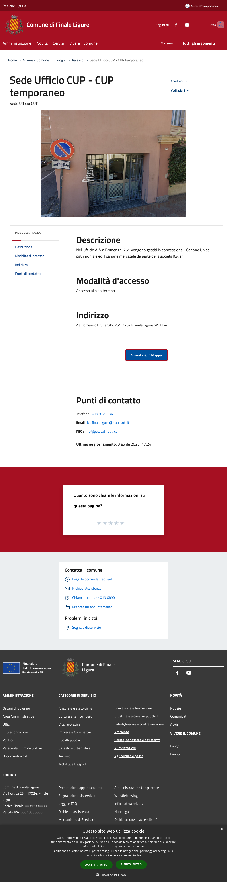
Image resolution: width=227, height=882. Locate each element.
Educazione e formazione (133, 708)
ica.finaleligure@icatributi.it (108, 422)
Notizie (175, 708)
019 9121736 (102, 413)
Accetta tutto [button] (96, 864)
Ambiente (121, 732)
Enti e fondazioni (15, 732)
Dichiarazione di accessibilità (135, 819)
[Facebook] (168, 24)
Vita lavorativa (69, 724)
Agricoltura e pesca (128, 756)
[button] (113, 874)
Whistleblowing (126, 795)
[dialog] (113, 853)
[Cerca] (219, 24)
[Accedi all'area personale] (202, 6)
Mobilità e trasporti (73, 764)
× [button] (222, 829)
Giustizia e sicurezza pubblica (136, 716)
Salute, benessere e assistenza (137, 740)
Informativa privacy (129, 803)
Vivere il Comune (36, 60)
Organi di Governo (16, 708)
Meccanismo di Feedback (77, 819)
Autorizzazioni (125, 748)
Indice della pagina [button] (28, 233)
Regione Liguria (14, 5)
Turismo (64, 756)
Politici (8, 740)
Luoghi (60, 60)
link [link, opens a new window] (139, 855)
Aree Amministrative (18, 716)
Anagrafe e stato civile (75, 708)
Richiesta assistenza (74, 811)
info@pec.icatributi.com (102, 431)
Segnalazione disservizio (77, 795)
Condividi (180, 81)
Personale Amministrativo (22, 748)
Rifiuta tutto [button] (131, 864)
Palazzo (77, 60)
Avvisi (174, 724)
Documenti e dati (15, 756)
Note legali (122, 811)
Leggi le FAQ (68, 803)
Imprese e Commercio (75, 732)
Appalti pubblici (70, 740)
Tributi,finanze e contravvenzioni (139, 724)
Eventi (175, 754)
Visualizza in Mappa (146, 355)
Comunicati (178, 716)
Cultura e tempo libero (75, 716)
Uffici (6, 724)
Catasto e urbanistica (74, 748)
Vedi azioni (181, 90)
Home (12, 60)
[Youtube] (179, 24)
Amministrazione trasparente (136, 787)
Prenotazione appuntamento (80, 787)
